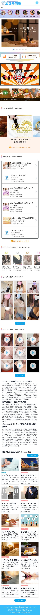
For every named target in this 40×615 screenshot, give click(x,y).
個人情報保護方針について (28, 607)
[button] (13, 49)
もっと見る (20, 323)
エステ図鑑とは (14, 607)
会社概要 (10, 610)
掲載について (19, 610)
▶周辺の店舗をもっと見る (20, 241)
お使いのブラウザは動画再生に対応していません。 (20, 74)
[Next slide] (38, 13)
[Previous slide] (1, 13)
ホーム (6, 607)
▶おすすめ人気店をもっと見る (20, 147)
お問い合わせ (28, 610)
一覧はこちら (33, 455)
